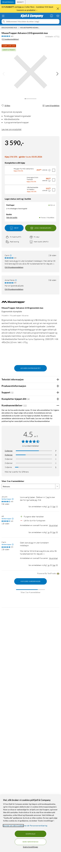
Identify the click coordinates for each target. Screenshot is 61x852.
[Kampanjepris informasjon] (49, 170)
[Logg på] (51, 16)
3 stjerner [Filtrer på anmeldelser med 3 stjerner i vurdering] (9, 458)
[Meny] (3, 16)
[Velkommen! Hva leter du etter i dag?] (32, 21)
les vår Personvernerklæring (35, 825)
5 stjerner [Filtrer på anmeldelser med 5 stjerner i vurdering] (9, 450)
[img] (57, 74)
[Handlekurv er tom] (58, 16)
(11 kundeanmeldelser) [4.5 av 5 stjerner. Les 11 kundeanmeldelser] (10, 39)
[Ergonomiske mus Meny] (18, 27)
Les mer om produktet (11, 129)
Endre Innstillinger (30, 847)
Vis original (53, 524)
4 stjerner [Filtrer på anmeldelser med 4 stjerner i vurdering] (9, 454)
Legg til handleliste (51, 105)
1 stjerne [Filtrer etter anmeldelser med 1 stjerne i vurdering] (8, 466)
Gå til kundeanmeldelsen (14, 266)
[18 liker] (6, 106)
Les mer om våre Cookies (13, 825)
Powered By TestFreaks (48, 572)
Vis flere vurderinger (30, 581)
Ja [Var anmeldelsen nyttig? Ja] (48, 506)
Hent (14, 227)
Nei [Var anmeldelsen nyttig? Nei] (53, 506)
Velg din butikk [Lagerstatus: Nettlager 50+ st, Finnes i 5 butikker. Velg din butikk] (11, 217)
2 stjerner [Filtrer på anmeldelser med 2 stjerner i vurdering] (9, 462)
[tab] (8, 2)
